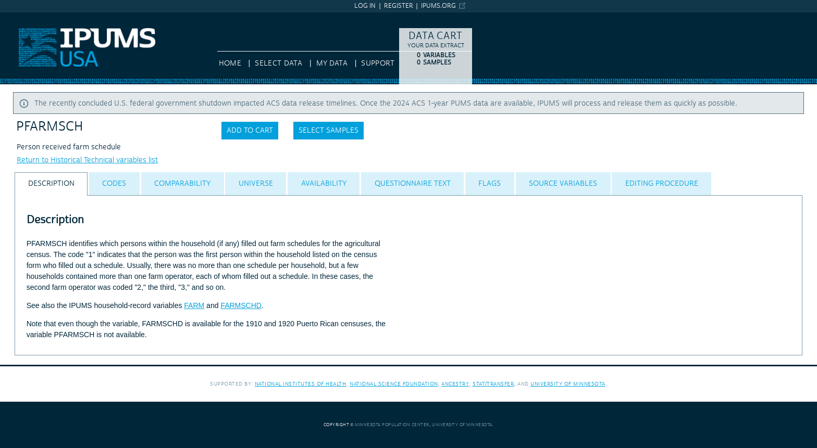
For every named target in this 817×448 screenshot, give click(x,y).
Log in (365, 6)
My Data (332, 63)
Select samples (328, 130)
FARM (194, 305)
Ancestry (455, 383)
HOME (230, 63)
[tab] (51, 184)
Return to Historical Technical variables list (87, 160)
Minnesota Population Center (392, 425)
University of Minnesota (567, 383)
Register (398, 6)
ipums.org (438, 6)
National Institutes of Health (300, 383)
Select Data (278, 63)
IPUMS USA (19, 17)
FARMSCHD (241, 305)
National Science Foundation (394, 383)
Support (377, 63)
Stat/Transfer (493, 383)
